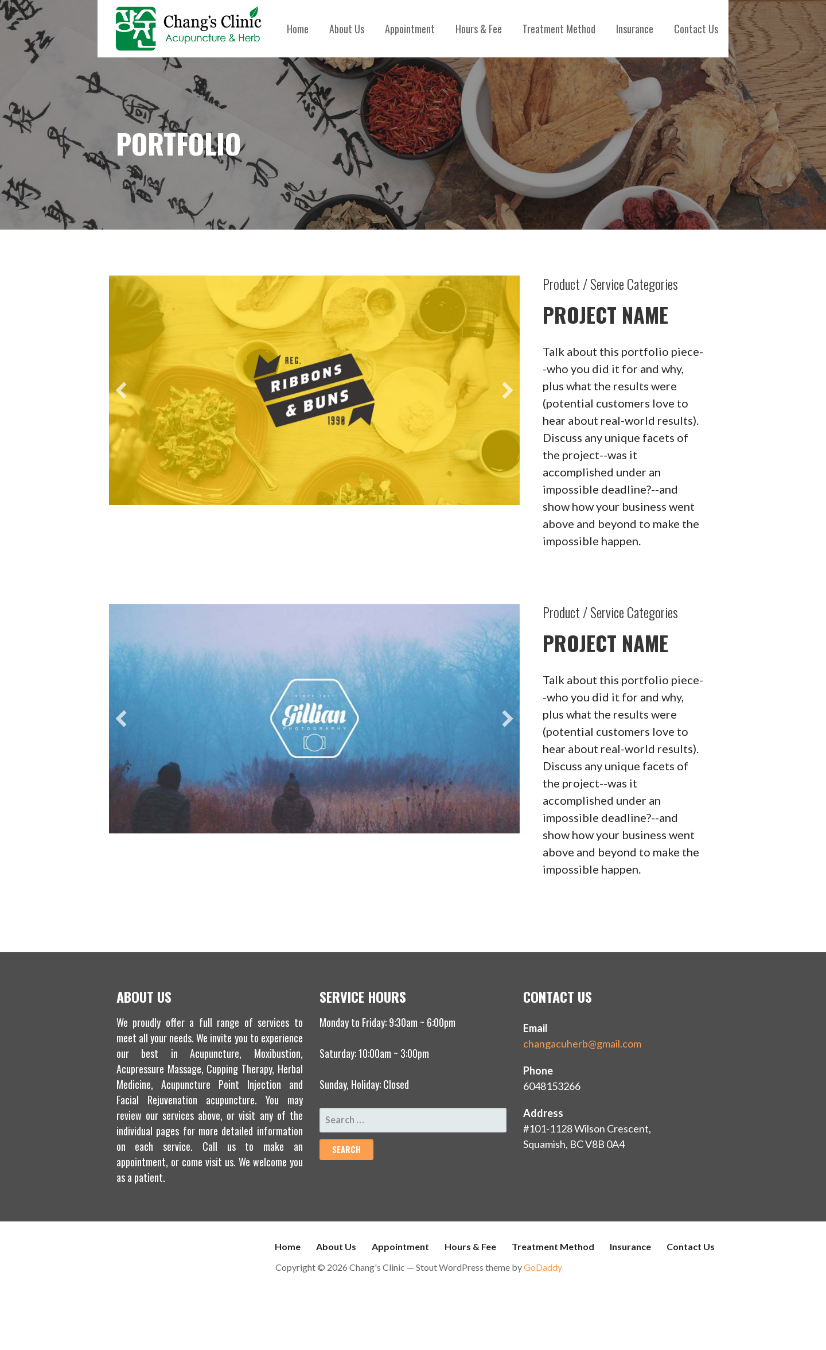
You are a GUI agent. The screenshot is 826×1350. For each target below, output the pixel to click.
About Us (346, 28)
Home (298, 28)
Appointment (410, 28)
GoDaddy (543, 1267)
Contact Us (696, 28)
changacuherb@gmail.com (582, 1043)
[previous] (121, 390)
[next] (507, 390)
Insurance (634, 28)
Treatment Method (559, 28)
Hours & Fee (478, 28)
